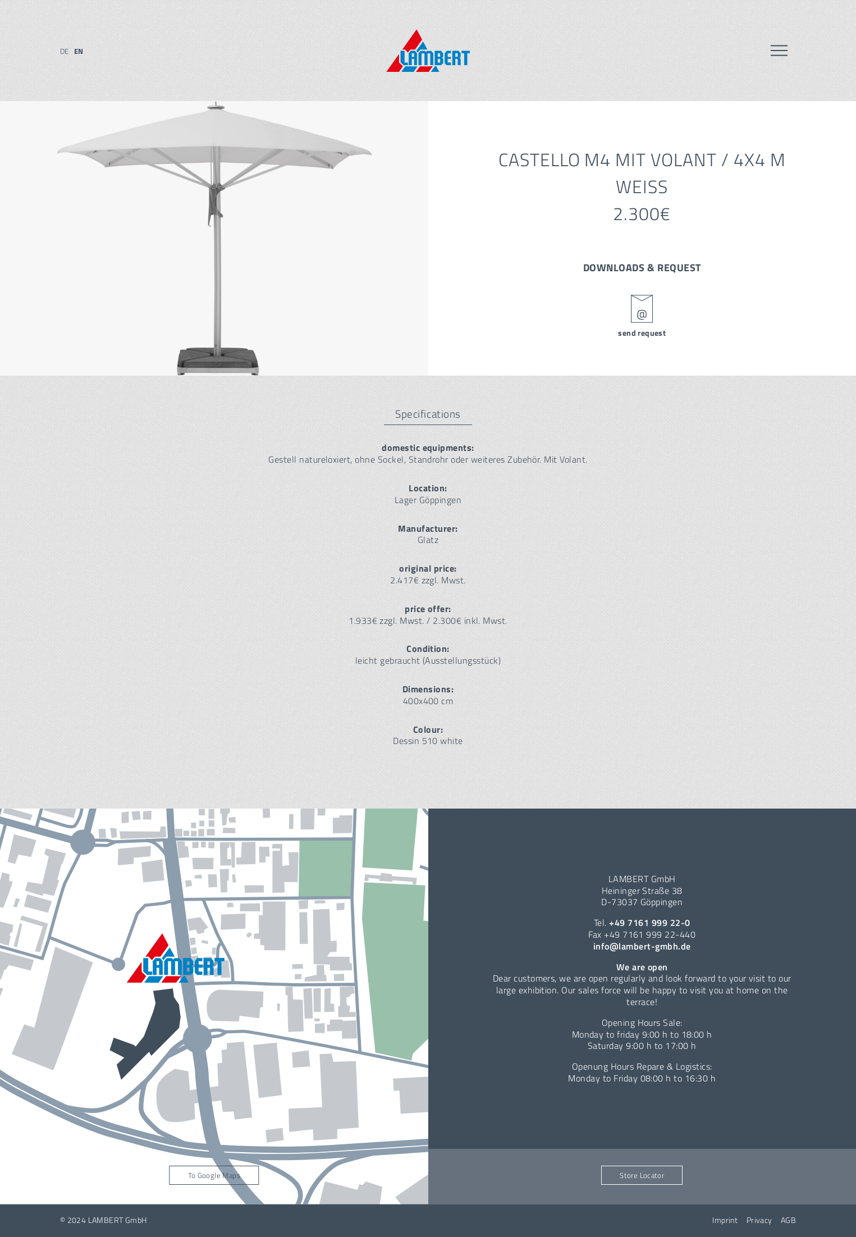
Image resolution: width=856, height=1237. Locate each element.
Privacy (759, 1220)
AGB (788, 1220)
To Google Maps (214, 1175)
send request (642, 333)
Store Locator (642, 1175)
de (64, 51)
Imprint (725, 1220)
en (79, 51)
